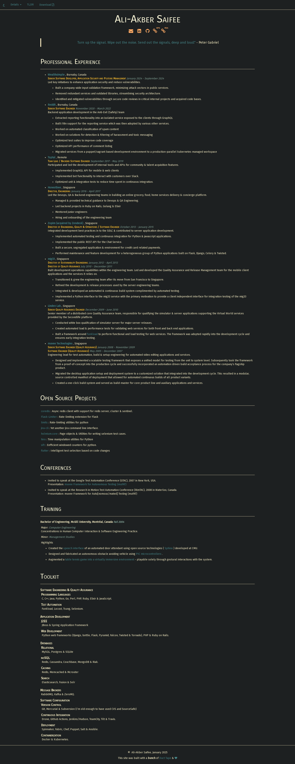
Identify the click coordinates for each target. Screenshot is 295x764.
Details (16, 4)
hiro (43, 439)
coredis (46, 411)
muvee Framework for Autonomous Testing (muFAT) (95, 484)
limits (44, 422)
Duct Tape (165, 758)
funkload (92, 334)
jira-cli (45, 428)
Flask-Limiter (49, 416)
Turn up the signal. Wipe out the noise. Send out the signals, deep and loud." (136, 43)
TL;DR (30, 4)
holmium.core (49, 433)
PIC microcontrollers (149, 554)
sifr (43, 445)
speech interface (73, 548)
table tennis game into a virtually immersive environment (100, 559)
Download (46, 4)
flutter (45, 450)
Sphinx (169, 548)
